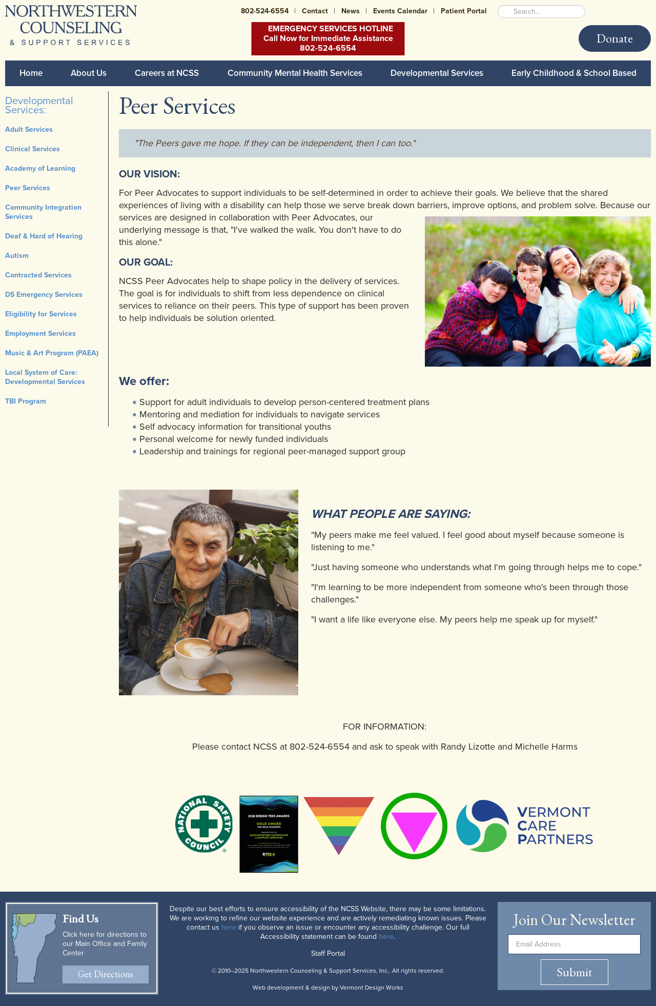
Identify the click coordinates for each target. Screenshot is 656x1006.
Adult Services (29, 129)
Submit (574, 972)
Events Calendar (400, 11)
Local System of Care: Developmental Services (45, 377)
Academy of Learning (40, 168)
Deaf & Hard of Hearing (44, 236)
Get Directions (105, 974)
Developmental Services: (39, 105)
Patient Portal (464, 11)
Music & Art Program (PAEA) (51, 353)
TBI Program (25, 401)
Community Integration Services (43, 212)
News (350, 11)
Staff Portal (328, 953)
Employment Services (40, 333)
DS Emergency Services (44, 294)
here (228, 927)
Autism (17, 255)
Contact (315, 11)
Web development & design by (328, 987)
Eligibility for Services (41, 314)
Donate (615, 38)
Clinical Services (32, 149)
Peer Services (27, 188)
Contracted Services (38, 275)
